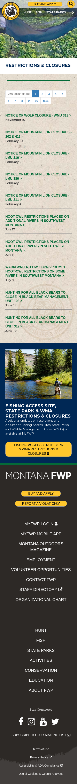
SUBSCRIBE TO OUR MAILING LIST (40, 735)
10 (36, 100)
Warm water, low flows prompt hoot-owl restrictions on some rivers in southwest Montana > (35, 271)
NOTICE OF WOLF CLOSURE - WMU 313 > (38, 115)
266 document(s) (19, 93)
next (45, 100)
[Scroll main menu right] (72, 12)
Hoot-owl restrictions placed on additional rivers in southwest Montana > (37, 221)
